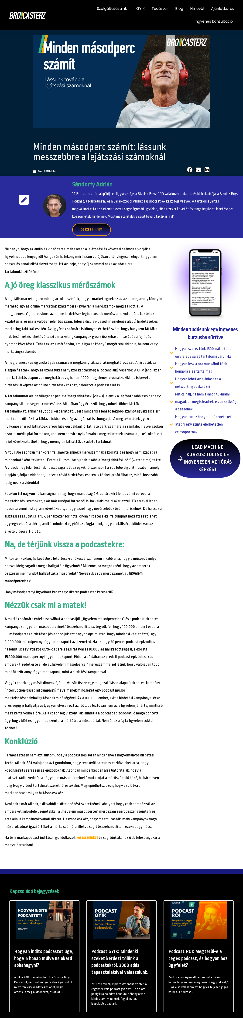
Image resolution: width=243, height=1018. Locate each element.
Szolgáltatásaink (113, 8)
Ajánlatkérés (222, 8)
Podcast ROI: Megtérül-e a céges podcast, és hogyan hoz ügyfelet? (198, 958)
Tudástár (160, 8)
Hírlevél (197, 8)
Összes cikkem (91, 229)
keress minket (87, 837)
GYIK (140, 8)
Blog (179, 8)
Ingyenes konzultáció (214, 21)
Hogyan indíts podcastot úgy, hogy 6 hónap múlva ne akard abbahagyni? (43, 958)
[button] (190, 170)
